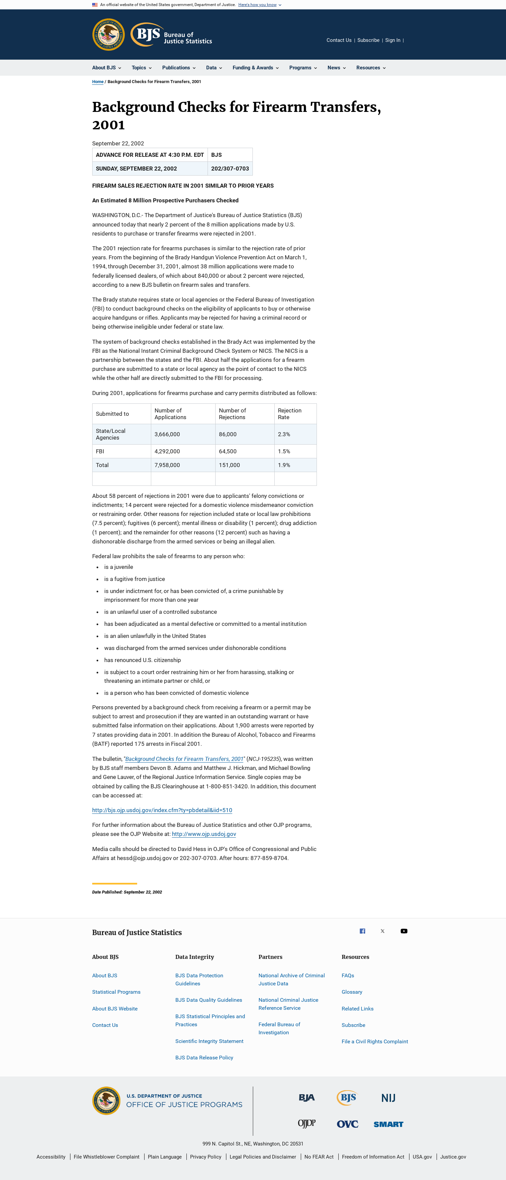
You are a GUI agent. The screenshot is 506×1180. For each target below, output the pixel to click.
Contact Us (339, 40)
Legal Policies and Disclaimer (263, 1157)
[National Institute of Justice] (388, 1103)
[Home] (171, 34)
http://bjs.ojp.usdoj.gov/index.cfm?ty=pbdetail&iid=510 (162, 810)
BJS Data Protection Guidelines (199, 979)
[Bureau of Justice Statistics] (347, 1107)
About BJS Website (114, 1008)
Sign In (392, 40)
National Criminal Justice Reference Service (288, 1004)
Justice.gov (453, 1157)
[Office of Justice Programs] (108, 34)
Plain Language (165, 1157)
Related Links (358, 1008)
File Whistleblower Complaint (106, 1157)
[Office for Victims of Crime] (347, 1129)
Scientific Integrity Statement (209, 1041)
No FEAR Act (319, 1157)
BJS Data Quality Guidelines (208, 1000)
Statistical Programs (116, 992)
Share (414, 45)
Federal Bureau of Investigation (279, 1028)
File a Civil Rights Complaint (375, 1041)
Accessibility (51, 1157)
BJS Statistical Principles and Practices (210, 1020)
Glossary (352, 992)
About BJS (104, 975)
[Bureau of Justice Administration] (307, 1103)
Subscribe (368, 40)
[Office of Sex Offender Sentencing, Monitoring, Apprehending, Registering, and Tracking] (388, 1128)
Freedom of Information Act (373, 1157)
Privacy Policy (205, 1157)
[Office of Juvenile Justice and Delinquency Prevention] (307, 1129)
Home (98, 81)
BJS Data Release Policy (204, 1057)
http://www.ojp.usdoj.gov (204, 834)
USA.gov (422, 1157)
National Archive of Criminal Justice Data (292, 979)
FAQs (348, 975)
